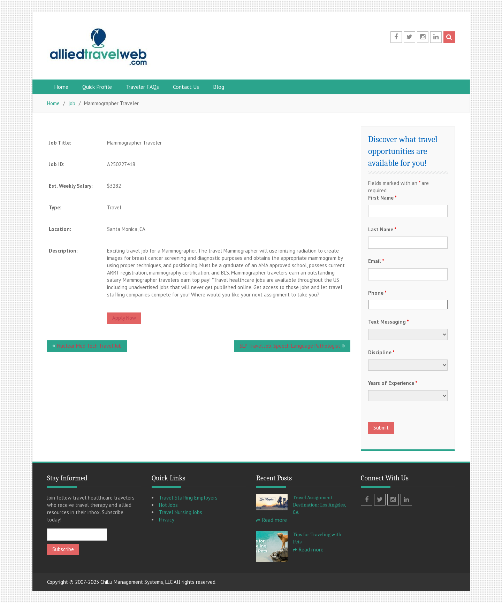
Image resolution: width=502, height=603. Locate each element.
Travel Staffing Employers (188, 497)
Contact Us (186, 86)
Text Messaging (388, 321)
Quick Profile (97, 86)
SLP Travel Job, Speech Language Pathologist (289, 345)
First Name (382, 197)
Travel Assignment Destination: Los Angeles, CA (319, 504)
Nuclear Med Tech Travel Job (89, 345)
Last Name (382, 229)
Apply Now (124, 318)
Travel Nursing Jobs (180, 512)
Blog (218, 86)
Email (376, 261)
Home (61, 86)
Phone (377, 292)
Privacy (166, 519)
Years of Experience (392, 383)
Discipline (381, 352)
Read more (274, 519)
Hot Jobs (168, 505)
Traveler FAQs (142, 86)
